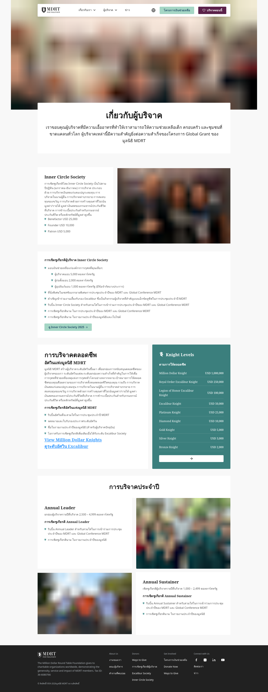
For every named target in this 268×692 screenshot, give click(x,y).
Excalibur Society (141, 673)
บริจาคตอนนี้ (212, 10)
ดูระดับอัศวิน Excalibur (66, 446)
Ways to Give (139, 660)
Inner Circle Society (143, 679)
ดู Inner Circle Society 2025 (68, 327)
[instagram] (205, 660)
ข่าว (127, 10)
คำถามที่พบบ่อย (117, 673)
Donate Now (171, 666)
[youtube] (223, 660)
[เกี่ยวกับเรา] (87, 10)
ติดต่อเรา (198, 666)
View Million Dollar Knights (73, 439)
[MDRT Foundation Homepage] (51, 10)
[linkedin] (214, 660)
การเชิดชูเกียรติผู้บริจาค (144, 666)
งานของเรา (115, 660)
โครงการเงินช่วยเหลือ (177, 10)
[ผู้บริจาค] (110, 10)
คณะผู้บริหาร (116, 666)
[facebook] (196, 660)
